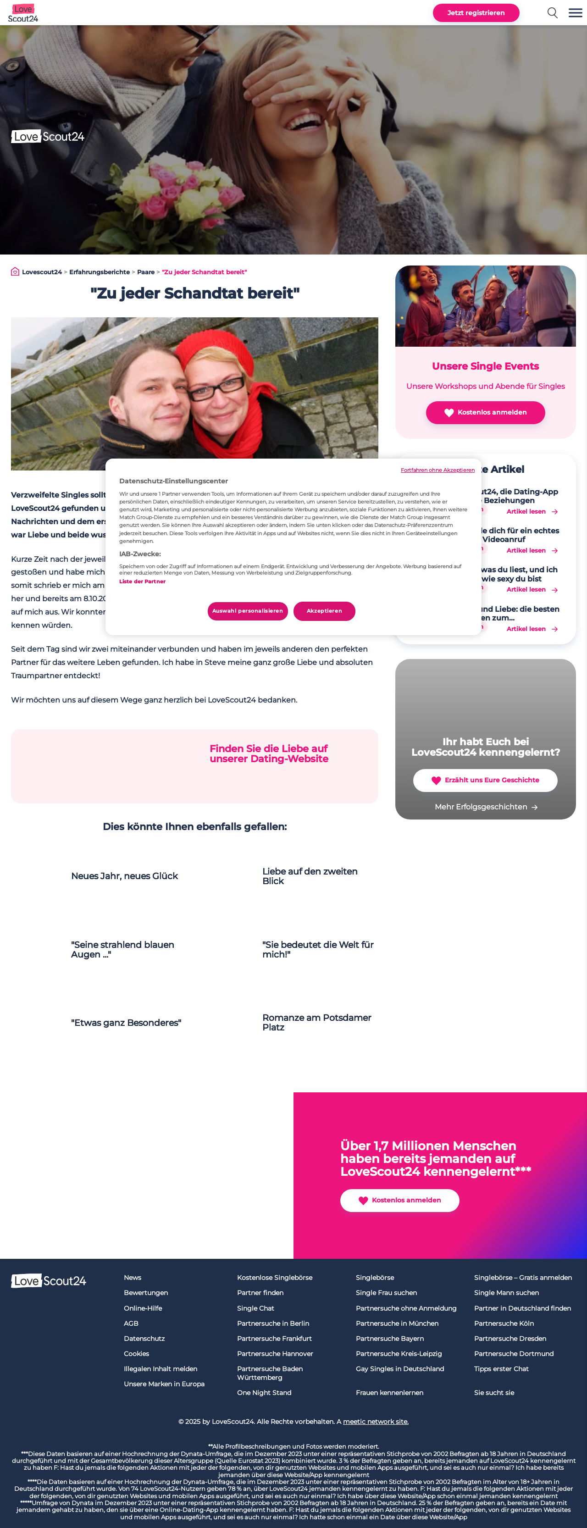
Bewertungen (146, 1293)
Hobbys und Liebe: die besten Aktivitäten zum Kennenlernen (503, 613)
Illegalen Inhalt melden (160, 1369)
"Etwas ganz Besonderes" (126, 1023)
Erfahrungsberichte (99, 272)
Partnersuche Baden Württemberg (270, 1373)
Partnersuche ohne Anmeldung (406, 1308)
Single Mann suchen (506, 1293)
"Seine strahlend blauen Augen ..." (122, 949)
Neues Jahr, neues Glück (124, 876)
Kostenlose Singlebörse (274, 1277)
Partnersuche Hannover (275, 1354)
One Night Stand (264, 1393)
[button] (575, 12)
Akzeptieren (324, 611)
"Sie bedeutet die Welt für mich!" (318, 949)
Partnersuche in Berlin (273, 1323)
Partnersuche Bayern (390, 1338)
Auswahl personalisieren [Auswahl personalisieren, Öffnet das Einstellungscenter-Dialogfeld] (247, 611)
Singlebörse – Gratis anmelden (523, 1277)
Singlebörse (375, 1277)
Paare (146, 272)
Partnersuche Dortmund (514, 1354)
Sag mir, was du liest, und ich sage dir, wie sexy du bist (503, 574)
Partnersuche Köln (504, 1323)
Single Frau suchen (386, 1293)
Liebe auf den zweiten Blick (310, 876)
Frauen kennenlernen (389, 1393)
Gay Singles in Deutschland (400, 1369)
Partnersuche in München (397, 1323)
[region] (293, 547)
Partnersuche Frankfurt (274, 1338)
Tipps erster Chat (501, 1369)
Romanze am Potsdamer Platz (316, 1022)
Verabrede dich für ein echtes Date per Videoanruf (503, 535)
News (132, 1277)
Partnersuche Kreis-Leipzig (399, 1354)
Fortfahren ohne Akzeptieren (438, 470)
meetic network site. (376, 1421)
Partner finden (260, 1293)
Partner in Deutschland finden (522, 1308)
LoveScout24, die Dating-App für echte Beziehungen (503, 496)
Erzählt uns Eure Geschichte (485, 781)
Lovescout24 (42, 272)
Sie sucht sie (494, 1393)
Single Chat (255, 1308)
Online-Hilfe (143, 1308)
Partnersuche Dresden (510, 1338)
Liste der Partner (142, 581)
